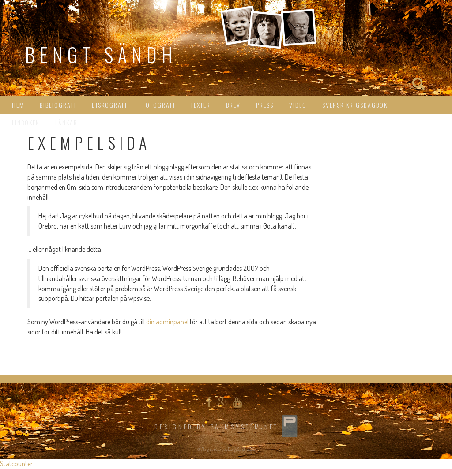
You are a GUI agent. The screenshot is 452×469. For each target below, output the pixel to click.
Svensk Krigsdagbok (355, 104)
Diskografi (109, 104)
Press (265, 104)
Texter (201, 104)
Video (298, 104)
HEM (18, 104)
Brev (233, 104)
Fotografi (159, 104)
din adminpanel (167, 321)
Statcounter (16, 463)
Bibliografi (58, 104)
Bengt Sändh (101, 54)
